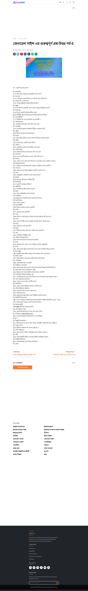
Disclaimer (32, 551)
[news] (60, 2)
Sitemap (31, 559)
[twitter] (44, 567)
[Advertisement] (44, 23)
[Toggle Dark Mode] (67, 2)
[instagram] (48, 567)
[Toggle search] (70, 2)
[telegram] (30, 567)
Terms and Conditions (35, 556)
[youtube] (37, 567)
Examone (55, 587)
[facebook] (63, 2)
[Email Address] (42, 583)
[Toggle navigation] (73, 2)
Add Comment (22, 367)
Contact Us (32, 548)
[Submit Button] (57, 583)
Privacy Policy (33, 554)
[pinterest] (34, 567)
